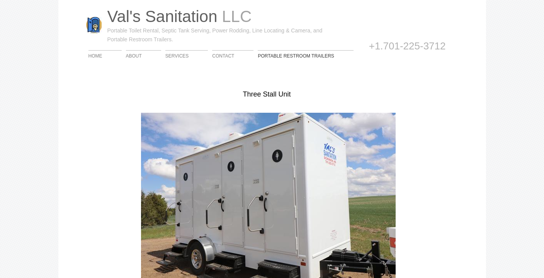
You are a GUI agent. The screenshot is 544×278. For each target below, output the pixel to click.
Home (95, 55)
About (134, 55)
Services (177, 55)
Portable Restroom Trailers (296, 55)
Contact (223, 55)
